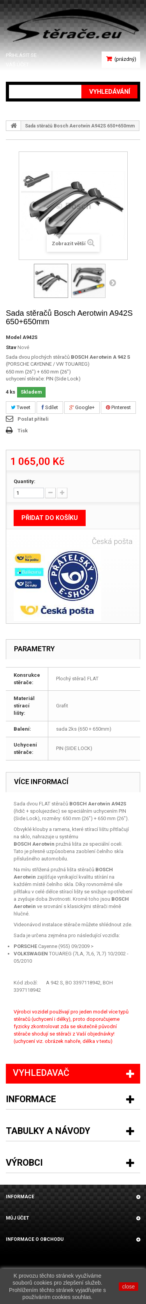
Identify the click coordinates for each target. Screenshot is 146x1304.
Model (13, 337)
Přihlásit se (21, 55)
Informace (31, 1099)
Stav (11, 347)
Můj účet (17, 1218)
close (128, 1286)
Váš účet (17, 64)
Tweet (20, 407)
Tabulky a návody (48, 1131)
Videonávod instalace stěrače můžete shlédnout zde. (73, 924)
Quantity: (24, 481)
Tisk (23, 431)
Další (112, 282)
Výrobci (24, 1163)
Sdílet (50, 407)
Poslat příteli (33, 419)
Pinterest (118, 407)
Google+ (82, 407)
